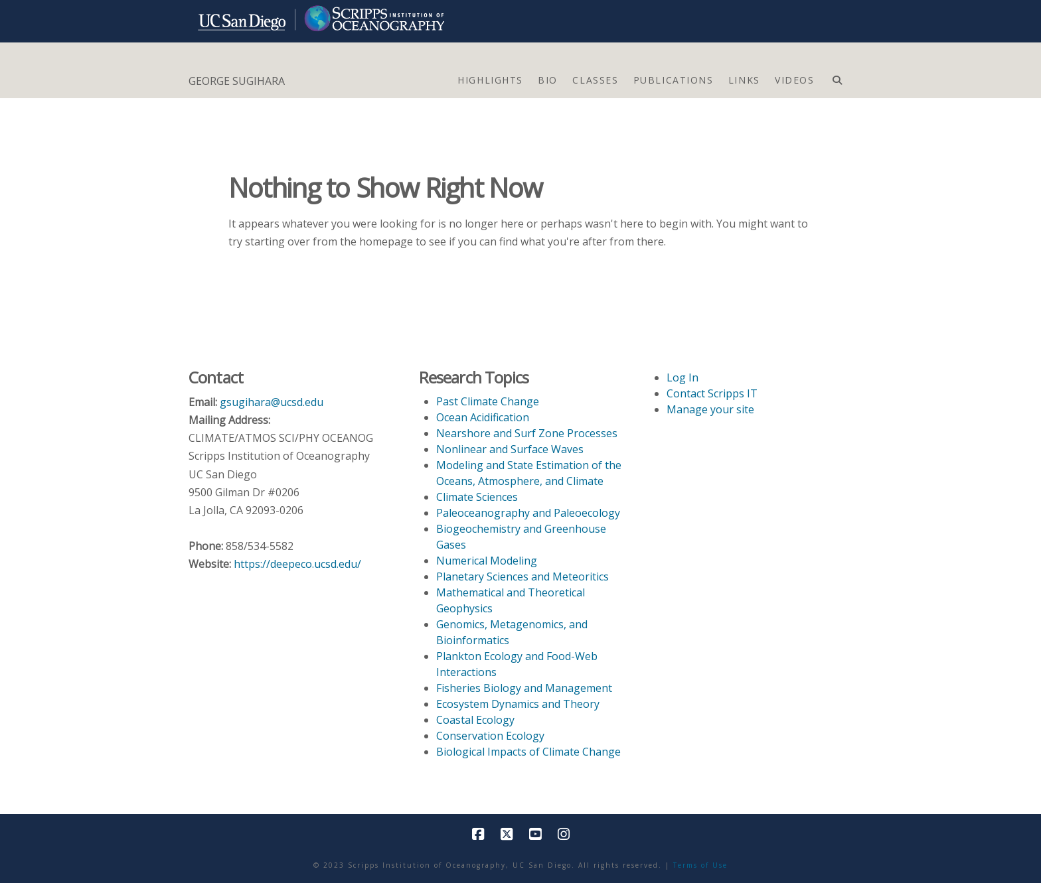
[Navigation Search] (836, 77)
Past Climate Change (487, 401)
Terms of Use (700, 865)
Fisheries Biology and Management (524, 688)
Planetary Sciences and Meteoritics (522, 576)
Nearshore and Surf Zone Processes (526, 433)
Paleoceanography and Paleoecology (528, 513)
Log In (682, 377)
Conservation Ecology (490, 735)
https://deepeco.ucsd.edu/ (297, 564)
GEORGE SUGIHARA (237, 81)
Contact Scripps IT (712, 393)
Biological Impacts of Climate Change (528, 751)
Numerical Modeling (486, 560)
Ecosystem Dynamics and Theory (518, 704)
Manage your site (710, 409)
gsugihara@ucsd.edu (271, 402)
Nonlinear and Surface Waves (510, 449)
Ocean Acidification (482, 417)
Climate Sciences (477, 497)
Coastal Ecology (475, 720)
